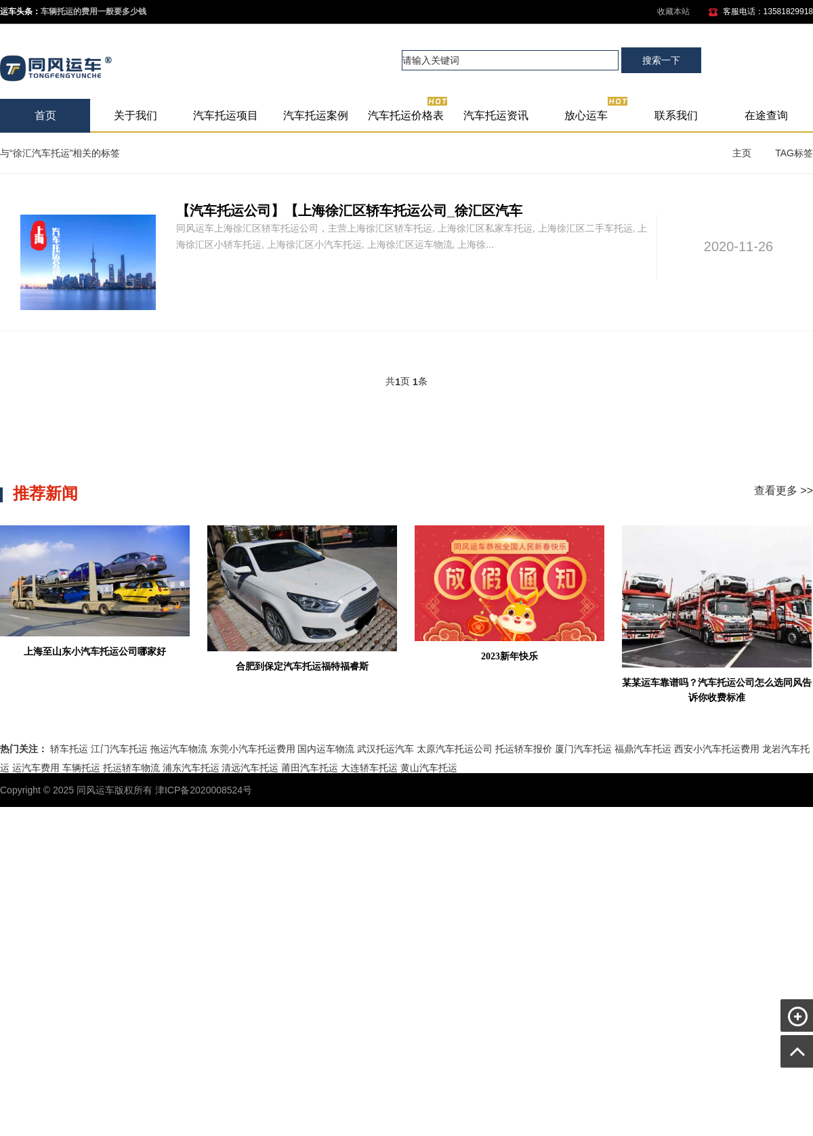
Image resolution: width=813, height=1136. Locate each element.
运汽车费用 (36, 767)
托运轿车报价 (523, 748)
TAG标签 (794, 153)
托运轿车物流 (131, 767)
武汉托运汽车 (385, 748)
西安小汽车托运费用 (716, 748)
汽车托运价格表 (408, 110)
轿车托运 (69, 748)
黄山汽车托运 (428, 767)
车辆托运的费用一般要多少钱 (93, 11)
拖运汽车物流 (178, 748)
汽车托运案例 (315, 115)
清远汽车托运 (250, 767)
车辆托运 (81, 767)
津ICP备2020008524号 (203, 790)
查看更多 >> (783, 490)
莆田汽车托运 (309, 767)
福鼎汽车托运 (642, 748)
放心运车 (596, 110)
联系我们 (676, 115)
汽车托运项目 (225, 115)
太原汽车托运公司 (455, 748)
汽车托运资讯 (495, 115)
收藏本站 (673, 11)
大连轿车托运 (369, 767)
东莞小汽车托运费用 (252, 748)
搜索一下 (661, 60)
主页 (741, 153)
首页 (45, 115)
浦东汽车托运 (191, 767)
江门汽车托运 (119, 748)
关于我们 (135, 115)
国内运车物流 (325, 748)
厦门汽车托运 (583, 748)
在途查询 (766, 115)
